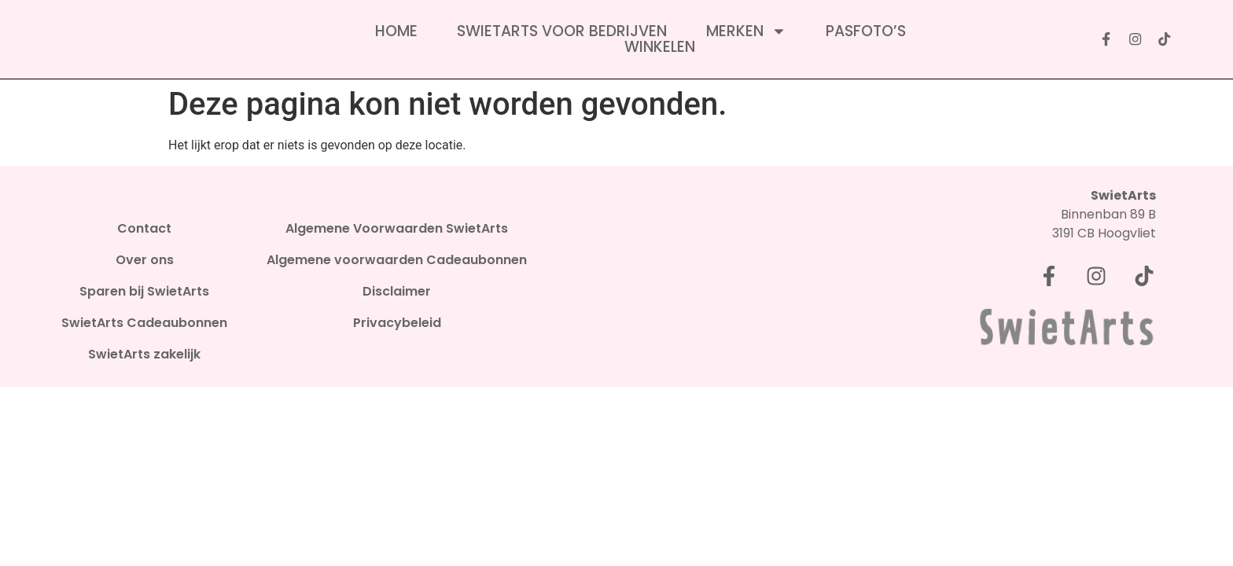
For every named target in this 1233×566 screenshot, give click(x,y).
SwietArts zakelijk (144, 354)
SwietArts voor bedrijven (562, 31)
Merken (746, 31)
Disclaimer (397, 292)
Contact (144, 229)
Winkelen (659, 47)
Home (396, 31)
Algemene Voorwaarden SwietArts (396, 229)
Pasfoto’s (866, 31)
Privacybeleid (397, 323)
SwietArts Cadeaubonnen (144, 323)
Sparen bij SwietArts (144, 292)
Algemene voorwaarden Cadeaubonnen (397, 260)
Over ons (145, 260)
